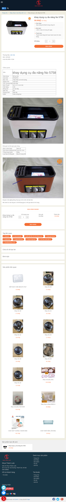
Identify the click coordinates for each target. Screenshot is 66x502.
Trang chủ (36, 458)
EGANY (16, 499)
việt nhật (12, 55)
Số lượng (36, 41)
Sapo (28, 499)
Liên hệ (35, 465)
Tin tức (35, 463)
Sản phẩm (36, 461)
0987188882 (5, 469)
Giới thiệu (36, 460)
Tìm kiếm (5, 475)
